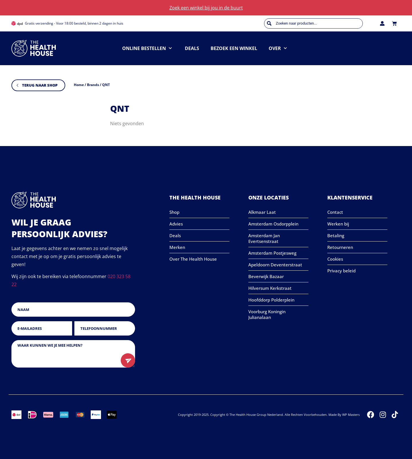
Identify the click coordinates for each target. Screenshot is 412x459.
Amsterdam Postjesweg (272, 253)
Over (278, 48)
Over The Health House (193, 259)
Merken (177, 247)
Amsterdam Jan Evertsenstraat (264, 238)
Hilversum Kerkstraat (270, 288)
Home (79, 84)
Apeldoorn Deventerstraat (275, 265)
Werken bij (338, 224)
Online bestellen (147, 48)
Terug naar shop (40, 85)
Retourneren (340, 247)
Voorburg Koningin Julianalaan (267, 314)
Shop (174, 212)
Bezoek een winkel (234, 48)
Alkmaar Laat (262, 212)
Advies (176, 224)
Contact (335, 212)
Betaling (335, 235)
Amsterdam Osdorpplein (273, 224)
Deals (192, 48)
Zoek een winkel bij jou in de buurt (206, 8)
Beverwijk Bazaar (266, 276)
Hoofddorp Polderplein (271, 300)
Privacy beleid (341, 271)
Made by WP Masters (344, 414)
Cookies (335, 259)
